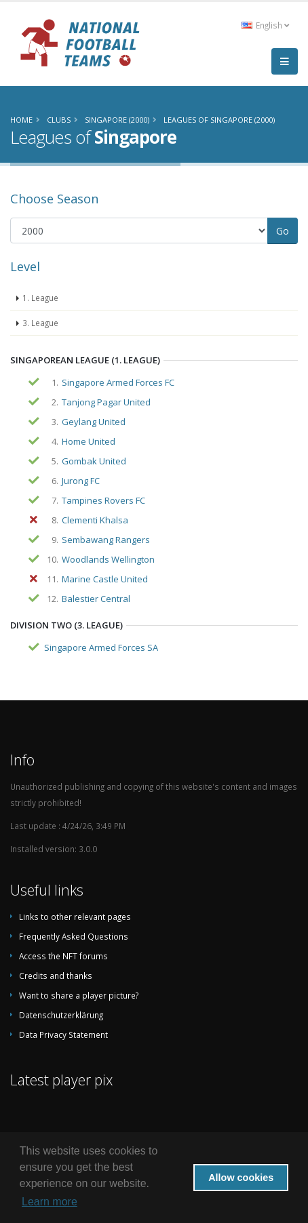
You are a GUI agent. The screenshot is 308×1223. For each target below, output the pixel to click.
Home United (88, 441)
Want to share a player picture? (78, 995)
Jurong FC (81, 481)
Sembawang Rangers (106, 540)
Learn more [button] (49, 1201)
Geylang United (94, 422)
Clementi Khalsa (95, 520)
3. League (40, 322)
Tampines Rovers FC (103, 500)
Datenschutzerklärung (61, 1014)
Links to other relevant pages (75, 916)
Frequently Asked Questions (73, 936)
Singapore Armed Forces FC (118, 382)
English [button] (265, 25)
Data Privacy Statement (63, 1034)
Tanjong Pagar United (106, 402)
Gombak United (94, 461)
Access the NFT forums (63, 955)
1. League (40, 297)
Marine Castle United (105, 579)
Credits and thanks (55, 975)
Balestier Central (96, 599)
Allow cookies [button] (240, 1177)
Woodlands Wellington (108, 559)
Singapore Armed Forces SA (101, 647)
